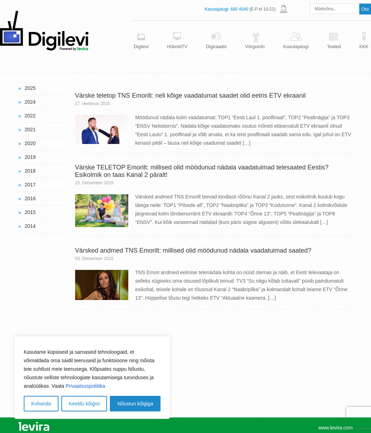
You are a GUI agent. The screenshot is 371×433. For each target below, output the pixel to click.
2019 (30, 157)
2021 (30, 129)
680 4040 (239, 9)
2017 (30, 184)
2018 (30, 171)
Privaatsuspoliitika (85, 386)
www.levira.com (335, 428)
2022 (30, 116)
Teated (334, 46)
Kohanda (41, 403)
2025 (30, 88)
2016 (30, 198)
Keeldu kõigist (84, 403)
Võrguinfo (255, 46)
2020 (30, 143)
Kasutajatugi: (217, 9)
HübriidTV (177, 46)
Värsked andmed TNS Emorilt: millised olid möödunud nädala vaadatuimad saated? (193, 250)
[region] (92, 377)
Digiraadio (216, 46)
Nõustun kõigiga (135, 403)
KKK (364, 46)
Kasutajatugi (296, 46)
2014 (30, 226)
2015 (30, 212)
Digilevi (141, 46)
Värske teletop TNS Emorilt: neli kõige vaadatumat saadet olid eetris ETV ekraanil (190, 95)
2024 (30, 102)
